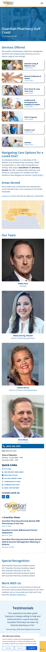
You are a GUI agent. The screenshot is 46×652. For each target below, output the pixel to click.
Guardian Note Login (12, 481)
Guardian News (12, 517)
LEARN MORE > (29, 68)
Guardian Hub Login (11, 485)
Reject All (20, 648)
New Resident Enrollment (14, 472)
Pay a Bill (7, 469)
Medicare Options (11, 475)
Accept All (31, 648)
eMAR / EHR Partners (11, 488)
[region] (20, 642)
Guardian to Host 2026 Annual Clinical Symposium (19, 531)
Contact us (6, 196)
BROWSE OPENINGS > (18, 595)
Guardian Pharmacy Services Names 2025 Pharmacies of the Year (21, 522)
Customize (8, 648)
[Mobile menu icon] (42, 3)
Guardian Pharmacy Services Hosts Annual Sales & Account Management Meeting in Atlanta (21, 542)
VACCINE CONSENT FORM (12, 478)
